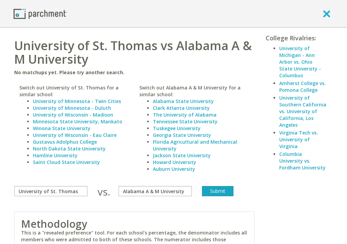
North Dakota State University (69, 148)
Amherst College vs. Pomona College (302, 86)
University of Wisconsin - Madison (73, 114)
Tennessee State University (185, 121)
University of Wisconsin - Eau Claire (75, 135)
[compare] (50, 191)
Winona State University (61, 128)
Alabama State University (183, 101)
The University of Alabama (185, 114)
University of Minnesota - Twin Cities (77, 101)
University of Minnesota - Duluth (72, 108)
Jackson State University (182, 155)
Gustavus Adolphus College (65, 142)
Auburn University (174, 169)
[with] (155, 191)
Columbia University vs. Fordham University (302, 161)
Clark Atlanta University (181, 108)
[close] (326, 13)
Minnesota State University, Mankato (77, 121)
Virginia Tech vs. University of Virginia (298, 139)
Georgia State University (182, 135)
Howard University (174, 162)
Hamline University (55, 155)
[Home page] (40, 13)
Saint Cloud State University (66, 162)
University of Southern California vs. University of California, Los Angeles (302, 111)
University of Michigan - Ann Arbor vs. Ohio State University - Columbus (300, 62)
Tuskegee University (177, 128)
